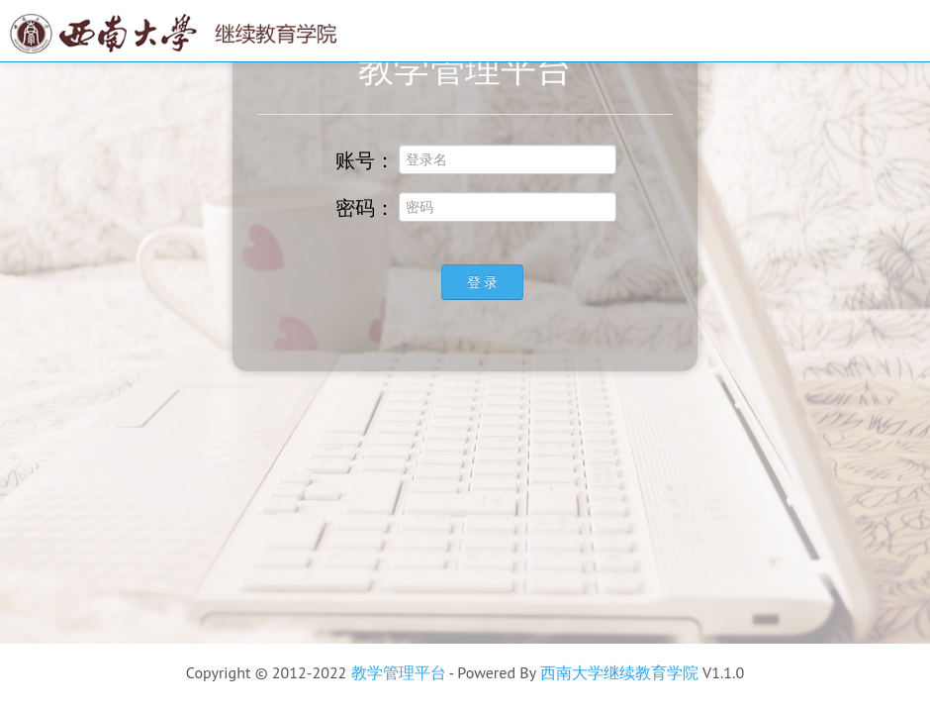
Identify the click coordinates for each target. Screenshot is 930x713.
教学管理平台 (398, 672)
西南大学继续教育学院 (619, 672)
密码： (354, 207)
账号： (354, 159)
